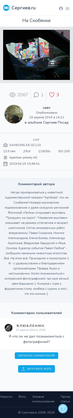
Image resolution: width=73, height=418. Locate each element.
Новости (6, 397)
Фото (22, 397)
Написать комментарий (36, 355)
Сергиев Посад (56, 122)
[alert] (63, 408)
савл (46, 107)
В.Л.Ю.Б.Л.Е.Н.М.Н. (31, 326)
